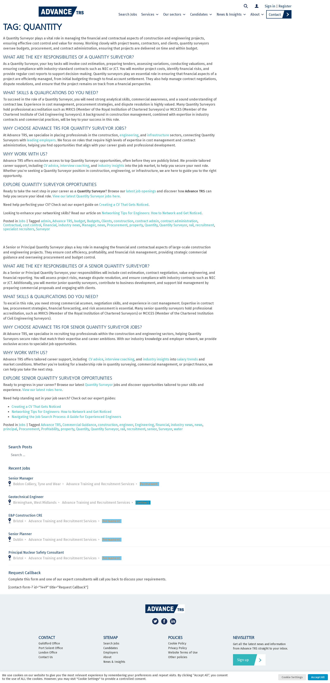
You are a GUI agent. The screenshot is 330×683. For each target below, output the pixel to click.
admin (46, 221)
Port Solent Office (51, 648)
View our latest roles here (42, 390)
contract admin (147, 221)
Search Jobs (127, 14)
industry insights (111, 166)
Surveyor (43, 229)
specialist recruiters (18, 229)
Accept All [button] (318, 677)
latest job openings (141, 191)
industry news (69, 225)
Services (150, 14)
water (178, 429)
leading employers (41, 140)
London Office (48, 652)
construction (123, 221)
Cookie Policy (177, 643)
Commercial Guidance (79, 425)
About (257, 14)
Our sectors (174, 14)
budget (79, 221)
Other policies (177, 657)
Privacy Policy (177, 648)
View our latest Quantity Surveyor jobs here (86, 196)
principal (10, 429)
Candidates (201, 14)
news (101, 225)
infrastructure (158, 135)
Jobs (22, 221)
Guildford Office (49, 643)
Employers (110, 652)
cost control (32, 225)
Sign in (270, 6)
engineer (126, 425)
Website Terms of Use (183, 652)
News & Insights (231, 14)
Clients (106, 221)
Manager (89, 225)
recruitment (204, 225)
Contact (275, 15)
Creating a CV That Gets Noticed (124, 205)
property (136, 225)
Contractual (12, 225)
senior (152, 429)
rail (191, 225)
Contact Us (46, 657)
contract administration (179, 221)
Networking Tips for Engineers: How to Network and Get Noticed (152, 213)
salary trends (187, 359)
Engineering (144, 425)
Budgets (93, 221)
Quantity (151, 225)
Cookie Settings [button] (292, 677)
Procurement (117, 225)
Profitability (50, 429)
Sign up (243, 660)
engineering (129, 135)
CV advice (51, 166)
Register (284, 6)
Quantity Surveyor (173, 225)
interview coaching (74, 166)
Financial (50, 225)
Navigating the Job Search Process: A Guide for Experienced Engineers (66, 417)
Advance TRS (62, 221)
